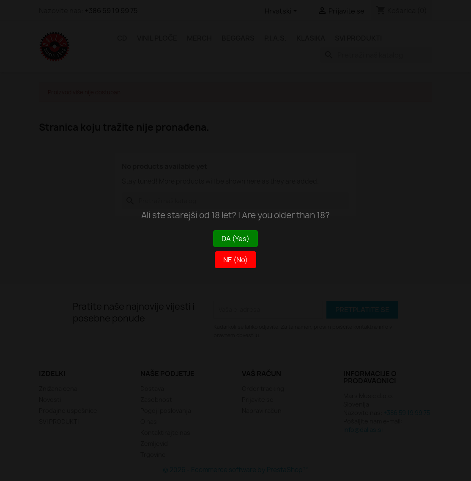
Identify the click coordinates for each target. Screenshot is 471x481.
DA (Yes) (235, 238)
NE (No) (235, 259)
